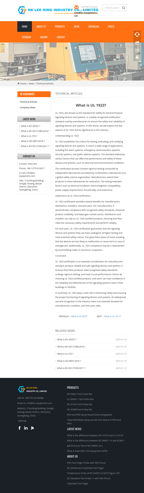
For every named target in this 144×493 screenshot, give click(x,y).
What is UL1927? (79, 316)
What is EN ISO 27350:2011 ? (71, 368)
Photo (111, 26)
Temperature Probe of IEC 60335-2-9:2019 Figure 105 (93, 473)
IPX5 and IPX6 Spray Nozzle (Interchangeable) (89, 414)
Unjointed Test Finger (77, 483)
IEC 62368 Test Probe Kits (79, 409)
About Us (41, 26)
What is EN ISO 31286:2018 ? (71, 346)
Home (24, 26)
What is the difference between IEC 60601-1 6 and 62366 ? (95, 440)
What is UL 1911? (112, 316)
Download (93, 26)
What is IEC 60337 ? (66, 339)
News (76, 26)
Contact (61, 37)
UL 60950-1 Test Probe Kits (80, 399)
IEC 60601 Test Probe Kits (79, 394)
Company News (28, 107)
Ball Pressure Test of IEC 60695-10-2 (85, 445)
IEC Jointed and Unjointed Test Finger (85, 468)
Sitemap (22, 420)
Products (60, 26)
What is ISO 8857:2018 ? (69, 360)
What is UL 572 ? (65, 353)
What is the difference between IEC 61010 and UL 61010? (95, 435)
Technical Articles (45, 83)
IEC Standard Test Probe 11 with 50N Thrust (88, 478)
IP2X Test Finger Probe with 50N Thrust (86, 462)
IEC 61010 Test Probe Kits (79, 404)
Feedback (26, 37)
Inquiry (44, 37)
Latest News (74, 429)
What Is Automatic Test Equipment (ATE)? (87, 450)
